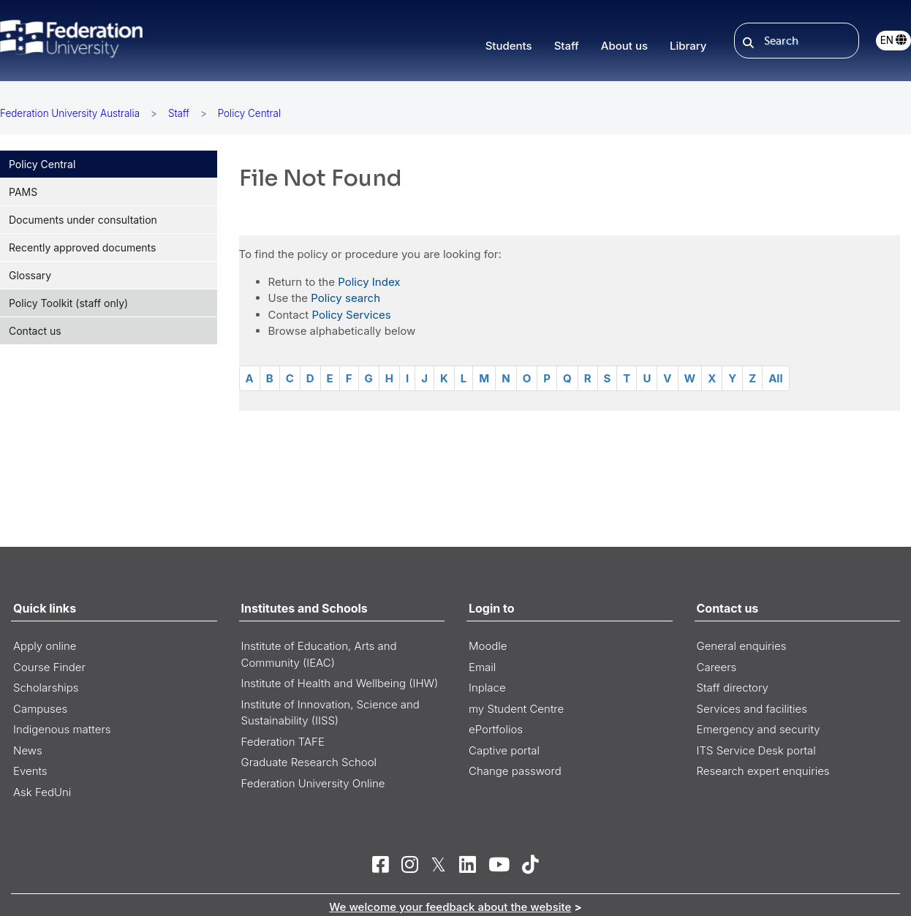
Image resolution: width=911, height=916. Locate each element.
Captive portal (504, 750)
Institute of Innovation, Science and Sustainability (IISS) (330, 712)
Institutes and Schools (304, 608)
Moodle (488, 646)
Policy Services (350, 315)
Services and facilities (752, 709)
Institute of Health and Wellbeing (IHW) (340, 683)
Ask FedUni (42, 792)
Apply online (45, 646)
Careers (717, 667)
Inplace (487, 687)
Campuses (40, 709)
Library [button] (688, 46)
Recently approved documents (82, 247)
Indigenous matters (62, 729)
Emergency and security (758, 729)
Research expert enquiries (763, 771)
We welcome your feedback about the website (450, 907)
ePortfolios (496, 729)
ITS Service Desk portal (756, 750)
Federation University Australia (70, 113)
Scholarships (46, 687)
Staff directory (732, 687)
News (27, 750)
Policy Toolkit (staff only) (68, 303)
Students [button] (508, 46)
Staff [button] (566, 46)
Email (482, 667)
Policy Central (42, 164)
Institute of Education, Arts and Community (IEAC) (319, 654)
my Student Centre (516, 709)
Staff (178, 113)
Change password (515, 771)
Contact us (35, 331)
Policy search (345, 298)
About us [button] (624, 46)
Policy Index (369, 282)
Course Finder (49, 667)
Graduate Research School (309, 762)
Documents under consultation (83, 219)
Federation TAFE (283, 742)
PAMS (23, 192)
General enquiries (742, 646)
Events (30, 771)
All (775, 378)
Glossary (30, 275)
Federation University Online (313, 783)
